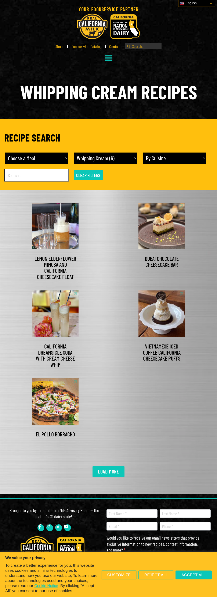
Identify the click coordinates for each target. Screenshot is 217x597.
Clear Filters (88, 175)
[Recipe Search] (36, 175)
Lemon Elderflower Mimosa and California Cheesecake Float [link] (55, 267)
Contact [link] (115, 46)
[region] (108, 574)
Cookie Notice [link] (46, 586)
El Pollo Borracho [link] (55, 434)
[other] (105, 158)
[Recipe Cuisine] (174, 158)
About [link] (59, 46)
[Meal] (36, 158)
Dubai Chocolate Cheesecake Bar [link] (162, 261)
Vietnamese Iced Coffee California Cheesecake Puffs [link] (162, 352)
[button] (108, 57)
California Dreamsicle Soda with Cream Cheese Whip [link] (55, 355)
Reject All (156, 575)
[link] (108, 26)
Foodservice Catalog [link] (87, 46)
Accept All (193, 575)
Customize (119, 575)
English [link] (188, 3)
